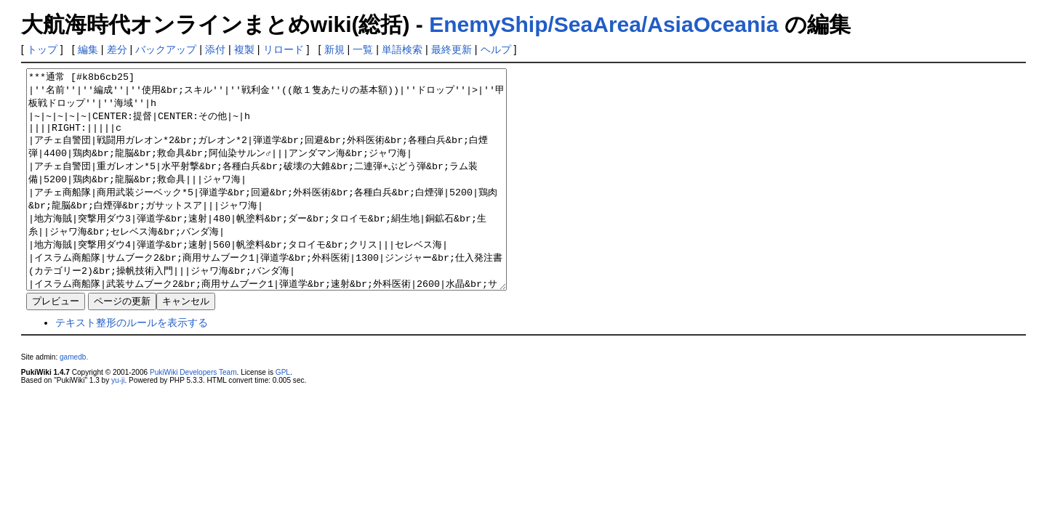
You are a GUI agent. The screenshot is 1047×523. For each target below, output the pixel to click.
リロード (283, 49)
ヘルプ (496, 49)
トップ (42, 49)
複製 (244, 49)
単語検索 (402, 49)
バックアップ (165, 49)
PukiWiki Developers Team (193, 416)
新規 (334, 49)
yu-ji (117, 424)
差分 (117, 49)
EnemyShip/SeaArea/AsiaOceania (603, 24)
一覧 (363, 49)
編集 (88, 49)
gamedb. (74, 401)
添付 (215, 49)
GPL (283, 416)
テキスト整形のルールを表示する (131, 366)
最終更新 (451, 49)
